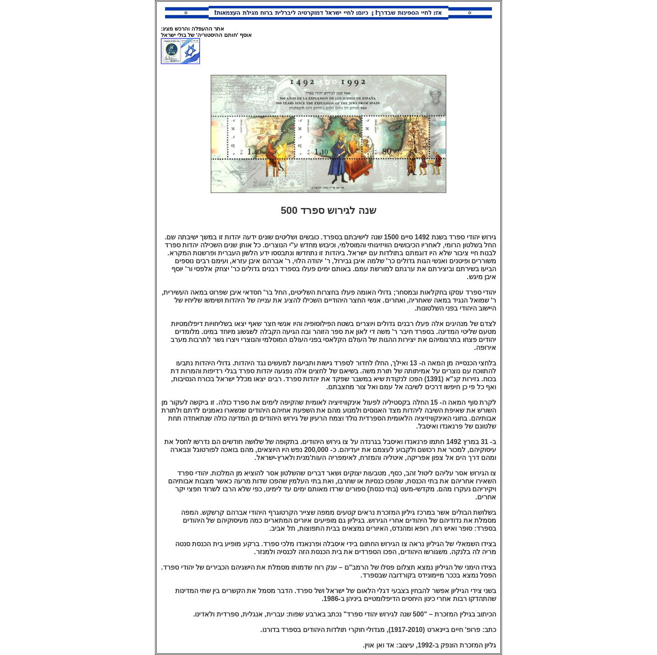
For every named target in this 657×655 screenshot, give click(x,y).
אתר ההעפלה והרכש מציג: (192, 29)
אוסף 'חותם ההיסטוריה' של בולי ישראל (206, 35)
